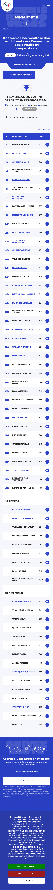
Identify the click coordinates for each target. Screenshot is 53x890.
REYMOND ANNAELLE (23, 294)
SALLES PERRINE (21, 347)
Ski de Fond (37, 55)
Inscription (26, 780)
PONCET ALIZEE (21, 233)
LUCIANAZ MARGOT (22, 601)
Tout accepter (26, 866)
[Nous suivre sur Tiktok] (35, 748)
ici (10, 796)
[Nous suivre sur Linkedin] (43, 748)
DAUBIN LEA (19, 356)
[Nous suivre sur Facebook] (9, 748)
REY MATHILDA (20, 418)
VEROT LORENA (20, 470)
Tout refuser (26, 874)
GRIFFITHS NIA (20, 707)
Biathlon (23, 55)
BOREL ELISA (19, 268)
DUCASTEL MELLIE (22, 303)
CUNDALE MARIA (21, 509)
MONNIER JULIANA (22, 329)
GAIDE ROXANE (20, 162)
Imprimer (44, 129)
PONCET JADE (19, 338)
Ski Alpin (10, 55)
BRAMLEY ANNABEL (22, 518)
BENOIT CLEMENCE (22, 215)
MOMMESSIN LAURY (23, 285)
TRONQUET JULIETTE (23, 672)
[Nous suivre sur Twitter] (17, 748)
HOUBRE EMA (19, 153)
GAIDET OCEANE (21, 250)
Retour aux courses (19, 75)
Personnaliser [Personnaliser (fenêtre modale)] (27, 881)
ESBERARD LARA (21, 180)
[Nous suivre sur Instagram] (26, 748)
